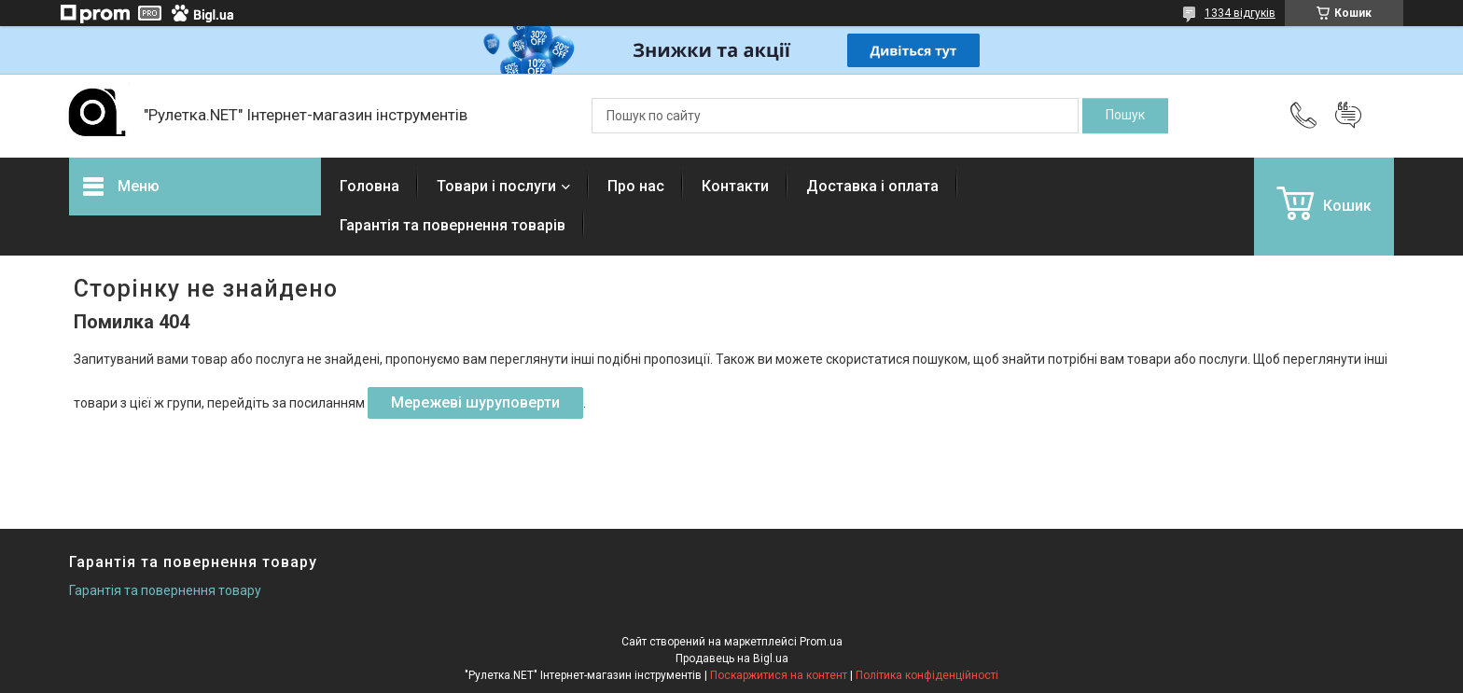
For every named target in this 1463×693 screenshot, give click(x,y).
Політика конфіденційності (927, 675)
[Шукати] (1125, 115)
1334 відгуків (1240, 13)
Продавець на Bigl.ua (732, 658)
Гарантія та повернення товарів (452, 225)
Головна (369, 186)
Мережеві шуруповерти (475, 402)
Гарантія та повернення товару (165, 590)
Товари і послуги (496, 186)
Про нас (635, 186)
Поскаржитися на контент (778, 675)
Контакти (735, 186)
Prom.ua (821, 641)
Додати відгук (1348, 115)
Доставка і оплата (872, 186)
